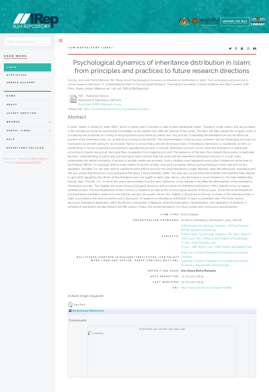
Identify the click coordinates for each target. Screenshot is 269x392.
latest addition (22, 113)
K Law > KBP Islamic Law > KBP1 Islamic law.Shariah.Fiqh (216, 246)
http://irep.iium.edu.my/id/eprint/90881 (206, 287)
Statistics (17, 75)
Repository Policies (25, 148)
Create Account (21, 82)
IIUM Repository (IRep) (90, 47)
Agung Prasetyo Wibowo (28, 162)
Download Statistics (86, 310)
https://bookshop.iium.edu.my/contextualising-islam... (117, 109)
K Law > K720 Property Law (198, 242)
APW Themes (38, 158)
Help (11, 139)
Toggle (60, 40)
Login (12, 67)
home (11, 96)
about (12, 104)
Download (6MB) (88, 104)
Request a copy (111, 104)
